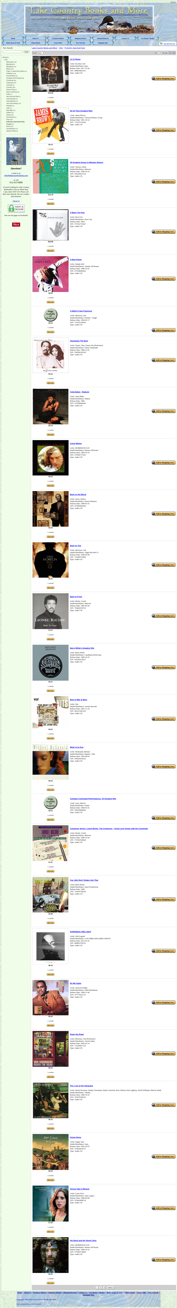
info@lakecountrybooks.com (16, 175)
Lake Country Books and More (44, 48)
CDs (61, 48)
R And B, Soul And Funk (75, 48)
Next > (110, 1288)
